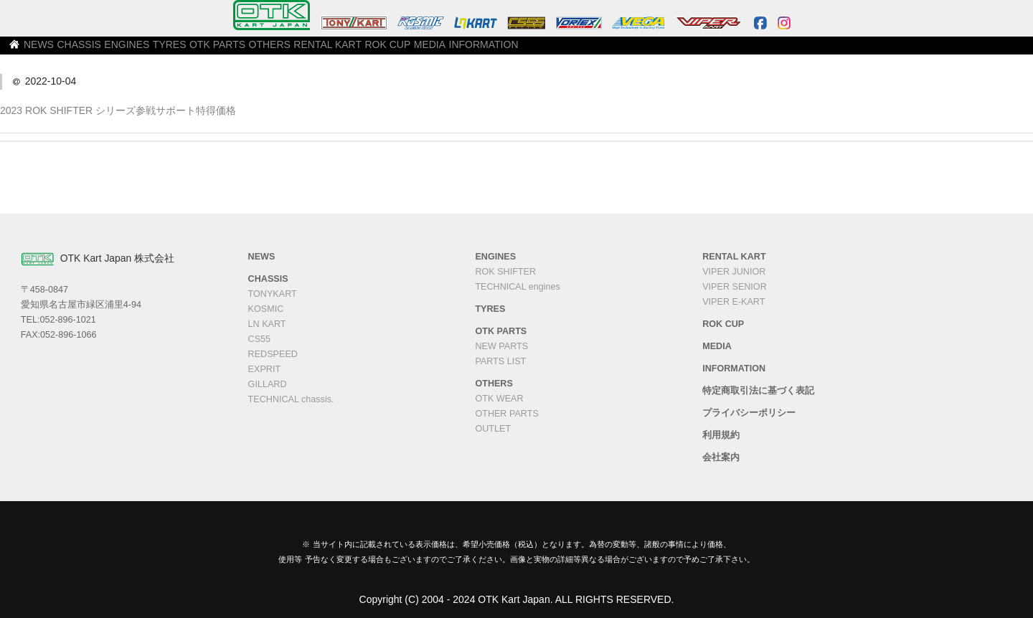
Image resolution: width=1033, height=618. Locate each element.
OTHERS (441, 51)
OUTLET (493, 429)
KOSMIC (266, 309)
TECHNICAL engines (517, 287)
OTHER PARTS (506, 414)
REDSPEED (273, 354)
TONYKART (272, 294)
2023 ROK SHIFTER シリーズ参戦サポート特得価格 (118, 110)
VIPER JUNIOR (733, 272)
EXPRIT (264, 369)
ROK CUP (588, 51)
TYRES (310, 51)
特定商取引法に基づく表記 (758, 391)
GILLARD (267, 384)
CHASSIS (189, 51)
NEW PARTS (501, 346)
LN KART (267, 324)
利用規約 (721, 435)
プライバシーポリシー (749, 413)
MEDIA (647, 51)
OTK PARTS (373, 51)
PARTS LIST (500, 361)
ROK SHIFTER (505, 272)
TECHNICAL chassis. (291, 399)
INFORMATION (715, 51)
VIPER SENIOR (734, 287)
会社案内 (721, 457)
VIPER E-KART (733, 302)
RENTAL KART (514, 51)
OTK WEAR (499, 399)
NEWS (132, 51)
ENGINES (251, 51)
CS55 (259, 339)
